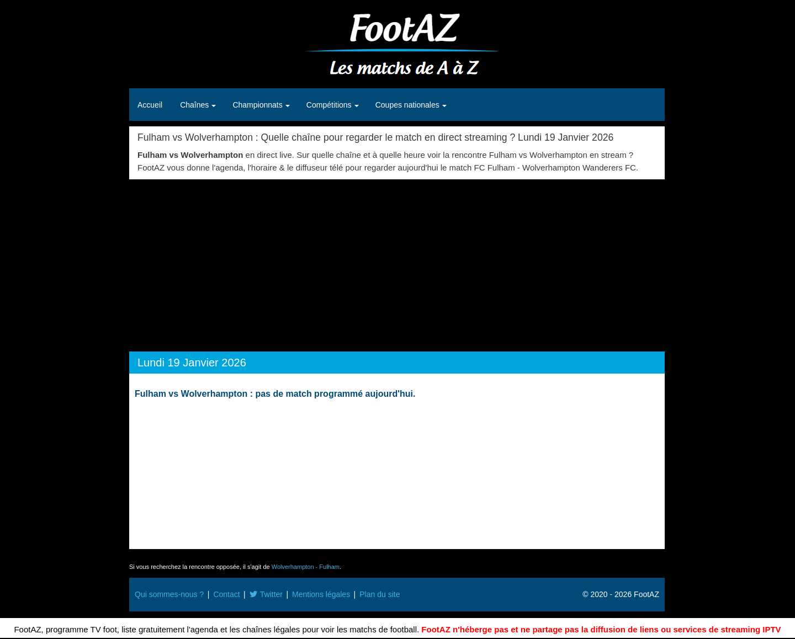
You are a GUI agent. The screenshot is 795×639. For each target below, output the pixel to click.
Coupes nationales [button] (408, 104)
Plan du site (379, 594)
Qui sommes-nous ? (169, 594)
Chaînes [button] (195, 104)
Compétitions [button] (330, 104)
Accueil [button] (149, 104)
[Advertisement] (397, 262)
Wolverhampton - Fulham (306, 566)
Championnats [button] (258, 104)
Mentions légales (321, 594)
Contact (226, 594)
